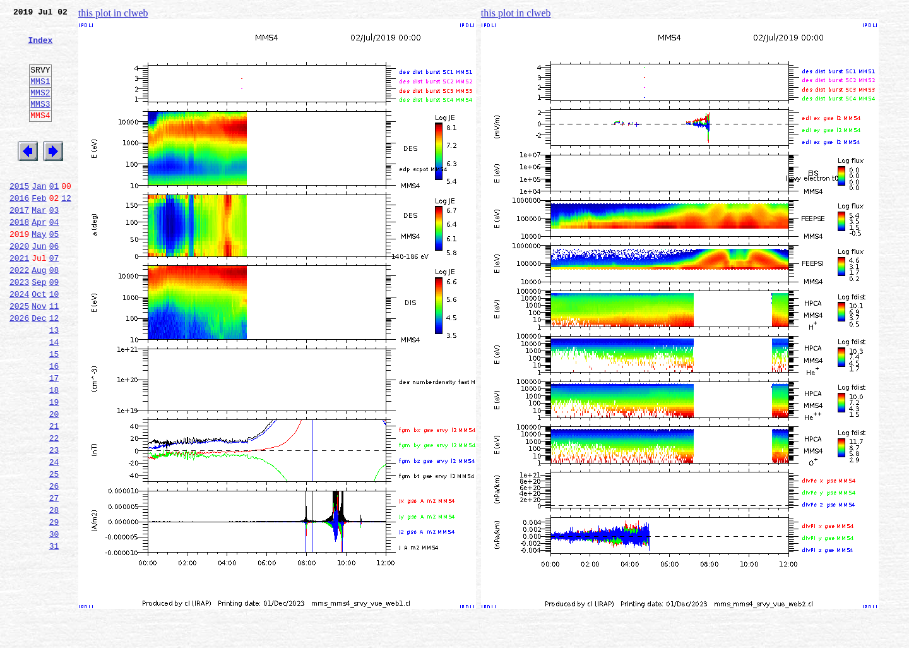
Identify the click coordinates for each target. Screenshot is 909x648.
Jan (39, 216)
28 (54, 591)
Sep (39, 327)
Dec (39, 369)
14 (54, 396)
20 (54, 480)
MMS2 (40, 109)
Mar (39, 243)
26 (54, 563)
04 (54, 257)
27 (54, 577)
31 (54, 633)
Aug (39, 313)
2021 (19, 299)
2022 (19, 313)
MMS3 (40, 122)
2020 (19, 285)
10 (54, 341)
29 (54, 605)
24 (54, 535)
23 (54, 521)
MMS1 (40, 96)
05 (54, 271)
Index (40, 47)
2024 (19, 341)
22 (54, 507)
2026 (19, 369)
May (39, 271)
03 (54, 243)
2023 (19, 327)
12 (66, 230)
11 (54, 355)
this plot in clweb (113, 13)
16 (54, 424)
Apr (39, 257)
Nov (39, 355)
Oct (39, 341)
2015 (19, 216)
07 (54, 299)
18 (54, 452)
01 (54, 216)
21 (54, 494)
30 (54, 619)
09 (54, 327)
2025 (19, 355)
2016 (19, 230)
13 (54, 382)
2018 (19, 257)
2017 (19, 243)
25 (54, 549)
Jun (39, 285)
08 (54, 313)
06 (54, 285)
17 (54, 438)
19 (54, 466)
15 (54, 410)
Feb (39, 230)
